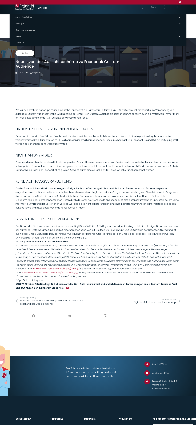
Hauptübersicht (101, 23)
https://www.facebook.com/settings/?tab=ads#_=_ (50, 265)
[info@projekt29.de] (148, 365)
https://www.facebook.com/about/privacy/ (56, 261)
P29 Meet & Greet (151, 23)
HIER (67, 280)
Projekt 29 (20, 419)
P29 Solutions (173, 23)
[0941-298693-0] (148, 357)
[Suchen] (177, 11)
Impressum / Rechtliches (130, 419)
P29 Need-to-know (125, 23)
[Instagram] (105, 309)
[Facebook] (33, 309)
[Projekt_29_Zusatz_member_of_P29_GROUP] (50, 11)
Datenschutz (56, 419)
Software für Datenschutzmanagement (97, 421)
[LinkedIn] (69, 309)
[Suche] (155, 11)
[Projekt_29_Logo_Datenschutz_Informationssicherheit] (27, 11)
